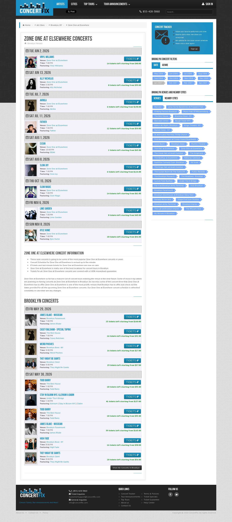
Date (156, 65)
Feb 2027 (173, 83)
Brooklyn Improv (189, 204)
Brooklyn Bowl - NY (183, 116)
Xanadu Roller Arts (162, 199)
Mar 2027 (188, 83)
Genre (165, 65)
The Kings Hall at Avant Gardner (168, 167)
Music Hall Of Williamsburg (195, 111)
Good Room (159, 144)
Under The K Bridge (188, 181)
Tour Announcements (130, 496)
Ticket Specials (150, 496)
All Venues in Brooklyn (164, 213)
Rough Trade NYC (183, 120)
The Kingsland (196, 153)
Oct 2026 (174, 78)
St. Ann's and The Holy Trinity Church (170, 134)
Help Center (149, 502)
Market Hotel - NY (162, 130)
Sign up (194, 48)
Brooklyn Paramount (163, 190)
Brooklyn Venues (35, 43)
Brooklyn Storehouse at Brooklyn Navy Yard (173, 195)
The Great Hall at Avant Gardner (168, 153)
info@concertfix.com (78, 502)
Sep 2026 (158, 78)
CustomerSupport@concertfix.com (84, 497)
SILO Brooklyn (196, 185)
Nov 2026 (188, 78)
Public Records (198, 171)
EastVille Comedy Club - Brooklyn (169, 162)
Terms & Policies (151, 493)
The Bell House (161, 116)
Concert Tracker (128, 493)
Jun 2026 (174, 73)
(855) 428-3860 (80, 491)
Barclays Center (161, 120)
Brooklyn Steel (178, 144)
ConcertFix (34, 8)
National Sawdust (192, 157)
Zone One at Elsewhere (191, 148)
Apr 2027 (203, 83)
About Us (20, 512)
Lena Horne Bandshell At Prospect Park (185, 107)
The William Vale (193, 208)
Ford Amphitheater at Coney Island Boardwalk (175, 139)
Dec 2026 (204, 78)
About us (125, 502)
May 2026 (158, 73)
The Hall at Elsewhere (164, 148)
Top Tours (125, 499)
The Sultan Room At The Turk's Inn (169, 171)
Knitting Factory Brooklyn (165, 111)
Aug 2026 (202, 73)
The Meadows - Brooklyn (192, 176)
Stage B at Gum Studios (188, 199)
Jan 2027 (158, 83)
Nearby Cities (171, 98)
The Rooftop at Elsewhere (166, 157)
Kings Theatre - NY (192, 125)
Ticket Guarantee (151, 499)
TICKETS (132, 58)
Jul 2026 (188, 73)
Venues (157, 98)
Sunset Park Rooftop (163, 181)
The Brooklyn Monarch (164, 176)
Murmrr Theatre (198, 144)
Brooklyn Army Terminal (165, 204)
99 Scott (194, 162)
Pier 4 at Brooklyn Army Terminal (169, 185)
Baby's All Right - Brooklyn (166, 125)
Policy (45, 512)
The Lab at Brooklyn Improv (166, 208)
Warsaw (157, 107)
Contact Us (126, 505)
